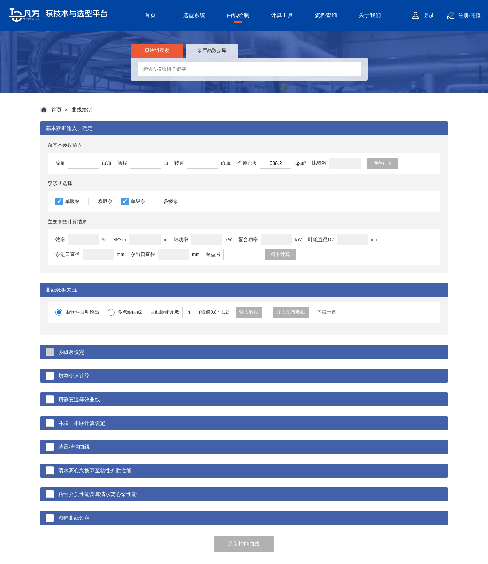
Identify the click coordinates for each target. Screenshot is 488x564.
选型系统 (194, 15)
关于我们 (370, 15)
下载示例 (326, 312)
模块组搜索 (157, 50)
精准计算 (280, 254)
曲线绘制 (238, 15)
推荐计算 (382, 163)
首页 (150, 15)
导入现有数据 (290, 312)
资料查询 (326, 15)
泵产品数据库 (212, 50)
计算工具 (282, 15)
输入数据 (249, 312)
